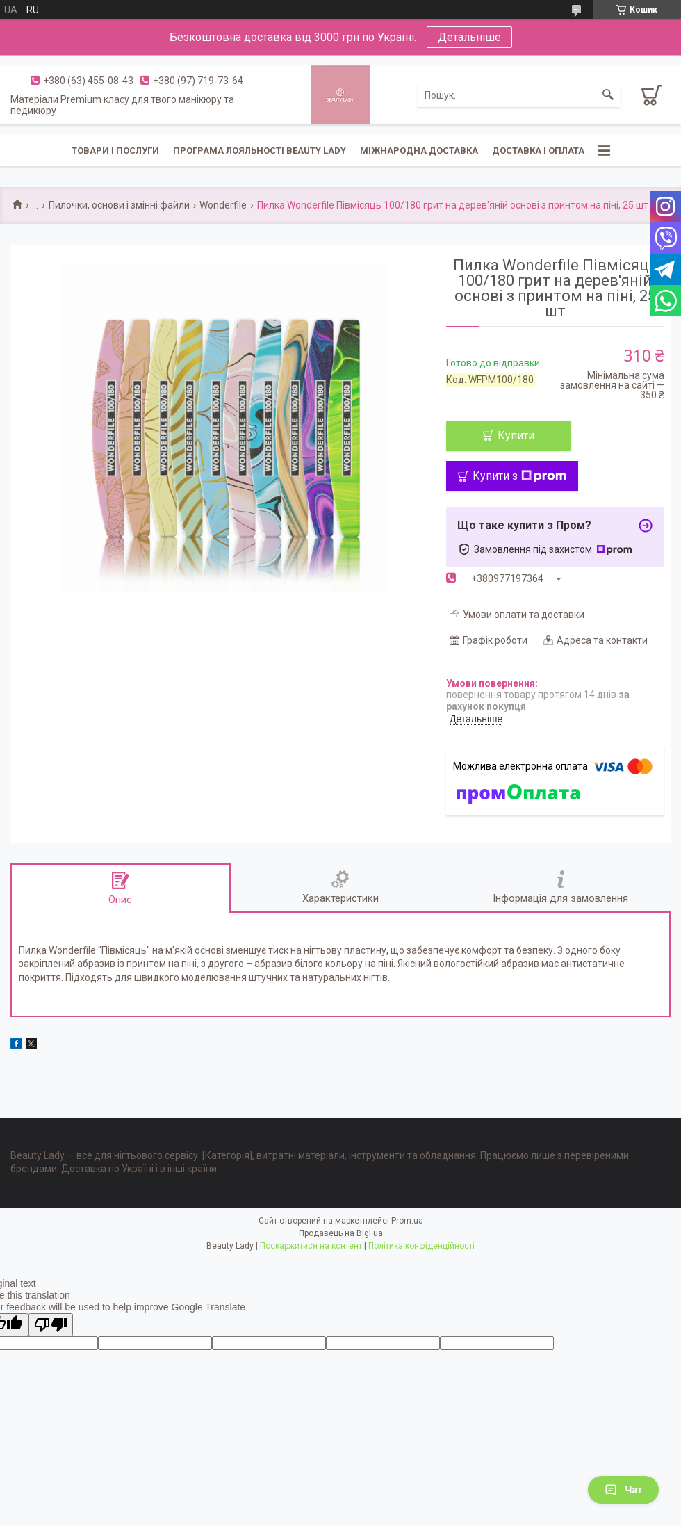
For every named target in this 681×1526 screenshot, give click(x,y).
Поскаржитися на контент (311, 1246)
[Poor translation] (50, 1324)
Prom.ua (407, 1221)
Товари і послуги (115, 150)
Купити (516, 435)
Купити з (519, 475)
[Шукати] (608, 95)
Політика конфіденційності (421, 1246)
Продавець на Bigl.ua (341, 1233)
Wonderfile (223, 205)
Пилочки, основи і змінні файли (119, 205)
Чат (623, 1490)
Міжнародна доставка (419, 150)
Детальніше (469, 37)
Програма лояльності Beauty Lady (259, 150)
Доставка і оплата (538, 150)
